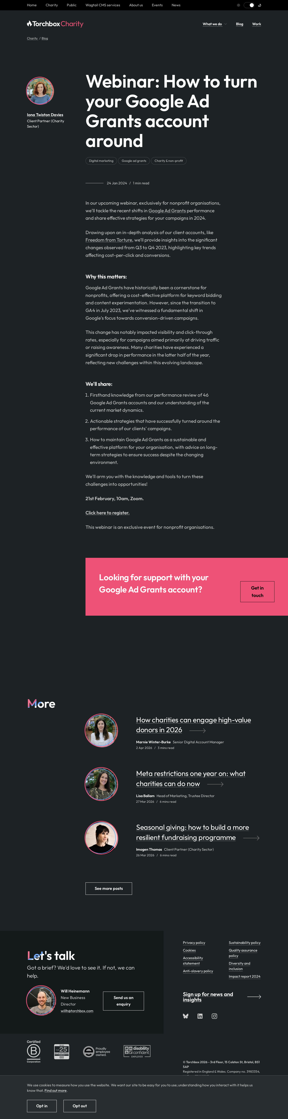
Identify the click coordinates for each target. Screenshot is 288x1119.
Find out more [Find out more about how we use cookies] (56, 1090)
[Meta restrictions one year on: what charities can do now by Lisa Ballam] (198, 780)
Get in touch (257, 591)
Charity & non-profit (169, 161)
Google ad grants (134, 161)
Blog (239, 24)
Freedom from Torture (109, 240)
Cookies (189, 950)
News (176, 5)
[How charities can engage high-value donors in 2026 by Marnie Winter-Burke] (198, 727)
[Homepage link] (32, 5)
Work (256, 24)
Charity (52, 5)
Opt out (80, 1105)
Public (71, 5)
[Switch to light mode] (249, 5)
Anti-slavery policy (198, 971)
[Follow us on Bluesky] (185, 1016)
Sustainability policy (245, 942)
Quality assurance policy (243, 953)
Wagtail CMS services (103, 5)
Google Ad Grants (167, 210)
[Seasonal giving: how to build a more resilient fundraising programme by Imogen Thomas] (198, 834)
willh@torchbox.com (77, 1010)
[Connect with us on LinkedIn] (200, 1016)
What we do (215, 24)
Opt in (41, 1105)
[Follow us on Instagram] (214, 1016)
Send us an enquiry (123, 1001)
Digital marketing (101, 161)
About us (136, 5)
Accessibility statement (193, 960)
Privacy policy (194, 942)
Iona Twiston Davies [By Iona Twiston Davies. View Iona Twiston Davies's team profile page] (45, 114)
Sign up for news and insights (222, 997)
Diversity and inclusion (239, 966)
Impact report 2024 (245, 976)
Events (157, 5)
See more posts (109, 888)
